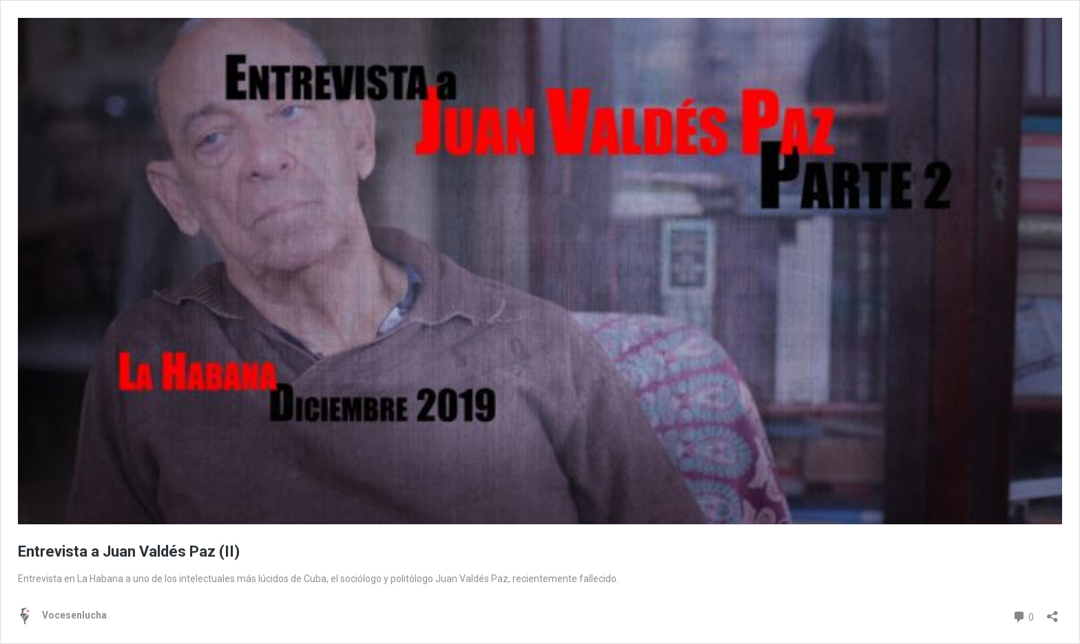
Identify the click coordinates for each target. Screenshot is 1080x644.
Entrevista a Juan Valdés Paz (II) (129, 551)
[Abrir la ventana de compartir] (1052, 612)
